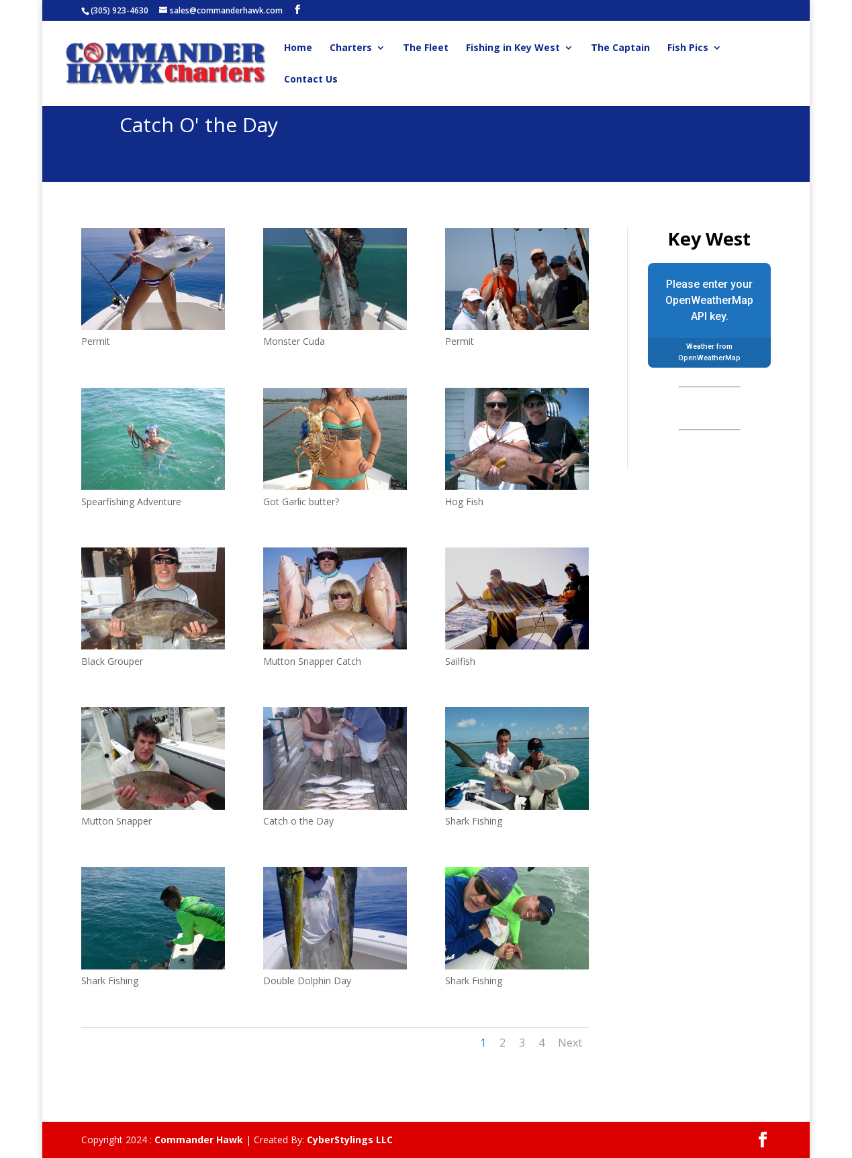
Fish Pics (687, 48)
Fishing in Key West (513, 48)
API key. (709, 316)
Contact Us (311, 79)
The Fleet (425, 48)
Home (298, 48)
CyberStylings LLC (350, 1139)
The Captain (620, 48)
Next (570, 1042)
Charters (351, 48)
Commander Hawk (198, 1139)
